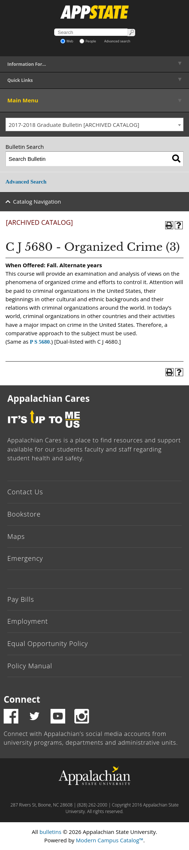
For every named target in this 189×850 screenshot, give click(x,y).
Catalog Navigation (37, 201)
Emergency (25, 558)
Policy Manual (29, 665)
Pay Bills (20, 599)
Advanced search (117, 41)
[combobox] (94, 125)
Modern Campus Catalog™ (109, 840)
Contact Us (25, 491)
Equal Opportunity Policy (47, 643)
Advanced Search (26, 182)
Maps (16, 536)
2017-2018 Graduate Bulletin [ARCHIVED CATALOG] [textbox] (74, 124)
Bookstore (24, 514)
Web (66, 41)
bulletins (51, 831)
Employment (27, 621)
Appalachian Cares (48, 398)
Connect (22, 699)
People (87, 41)
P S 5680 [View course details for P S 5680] (40, 342)
